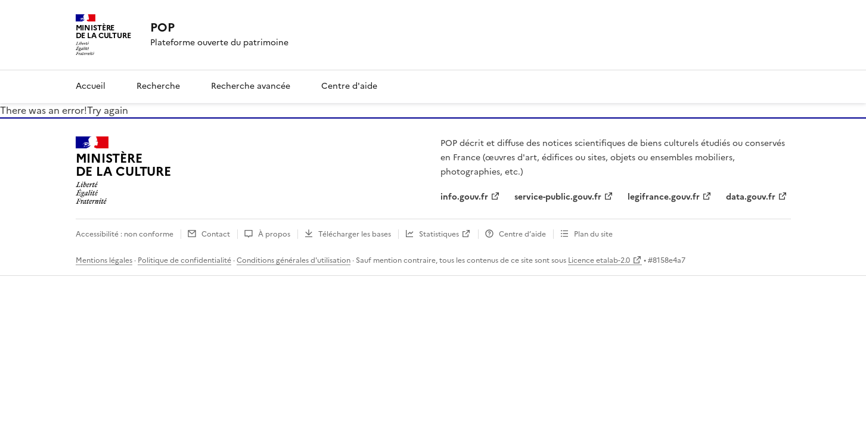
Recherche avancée (250, 86)
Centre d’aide (522, 234)
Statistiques (439, 234)
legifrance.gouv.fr (664, 197)
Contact (215, 234)
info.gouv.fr (464, 197)
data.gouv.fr (750, 197)
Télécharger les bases (354, 234)
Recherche (158, 86)
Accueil (90, 86)
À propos (274, 234)
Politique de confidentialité (184, 260)
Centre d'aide (349, 86)
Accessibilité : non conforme (124, 234)
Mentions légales (104, 260)
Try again (107, 110)
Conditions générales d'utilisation (293, 260)
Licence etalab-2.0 (599, 260)
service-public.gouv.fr (557, 197)
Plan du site (593, 234)
